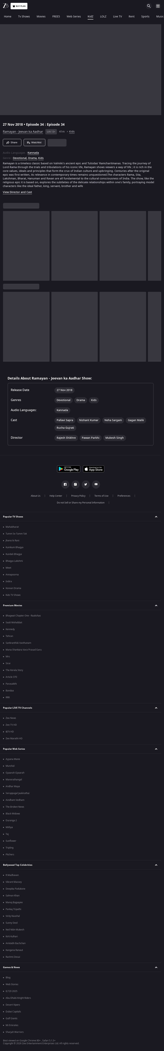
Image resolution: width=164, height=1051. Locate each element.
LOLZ (103, 16)
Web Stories (12, 984)
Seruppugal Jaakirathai (17, 793)
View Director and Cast (17, 192)
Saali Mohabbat (14, 622)
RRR (8, 697)
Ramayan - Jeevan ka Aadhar (23, 131)
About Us (35, 496)
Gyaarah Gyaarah (15, 772)
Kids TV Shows (13, 595)
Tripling (9, 847)
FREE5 (55, 16)
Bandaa (10, 690)
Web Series (73, 16)
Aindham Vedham (15, 800)
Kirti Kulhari (12, 936)
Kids (72, 132)
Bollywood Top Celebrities (17, 865)
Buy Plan (19, 6)
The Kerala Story (14, 670)
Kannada (33, 153)
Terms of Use (101, 496)
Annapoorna (12, 574)
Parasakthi (11, 684)
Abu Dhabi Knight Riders (18, 998)
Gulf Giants (11, 1018)
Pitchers (10, 854)
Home (7, 16)
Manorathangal (14, 779)
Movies (40, 16)
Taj (7, 834)
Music (159, 16)
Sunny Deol (12, 923)
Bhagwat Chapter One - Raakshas (23, 615)
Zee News (11, 718)
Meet (8, 568)
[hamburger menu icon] (158, 6)
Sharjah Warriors (15, 1032)
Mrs (8, 656)
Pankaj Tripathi (13, 909)
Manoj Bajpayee (14, 902)
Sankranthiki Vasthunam (18, 643)
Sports (145, 16)
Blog (8, 977)
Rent (131, 16)
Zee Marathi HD (14, 738)
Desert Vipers (13, 1005)
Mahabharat (12, 527)
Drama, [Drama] (32, 158)
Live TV (117, 16)
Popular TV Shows (13, 517)
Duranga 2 (11, 820)
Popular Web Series (14, 749)
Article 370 (11, 677)
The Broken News (15, 807)
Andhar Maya (13, 786)
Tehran (9, 636)
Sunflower (11, 841)
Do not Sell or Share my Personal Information (80, 502)
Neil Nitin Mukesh (15, 929)
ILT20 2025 (11, 991)
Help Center (56, 496)
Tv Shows (23, 16)
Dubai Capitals (13, 1011)
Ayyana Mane (13, 759)
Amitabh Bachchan (16, 943)
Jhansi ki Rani (12, 540)
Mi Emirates (12, 1025)
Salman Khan (12, 895)
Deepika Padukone (15, 889)
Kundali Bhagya (14, 554)
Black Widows (13, 813)
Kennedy (10, 629)
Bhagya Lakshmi (14, 561)
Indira (9, 581)
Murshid (10, 766)
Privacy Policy (78, 496)
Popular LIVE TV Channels (17, 708)
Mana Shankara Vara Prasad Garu (24, 649)
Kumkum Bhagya (14, 547)
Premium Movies (12, 605)
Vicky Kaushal (13, 916)
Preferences (124, 496)
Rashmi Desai (13, 957)
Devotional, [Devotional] (20, 158)
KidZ (90, 16)
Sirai (8, 663)
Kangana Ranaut (14, 950)
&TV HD (10, 731)
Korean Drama (13, 588)
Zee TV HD (11, 725)
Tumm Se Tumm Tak (16, 533)
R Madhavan (12, 875)
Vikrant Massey (14, 882)
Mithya (9, 827)
